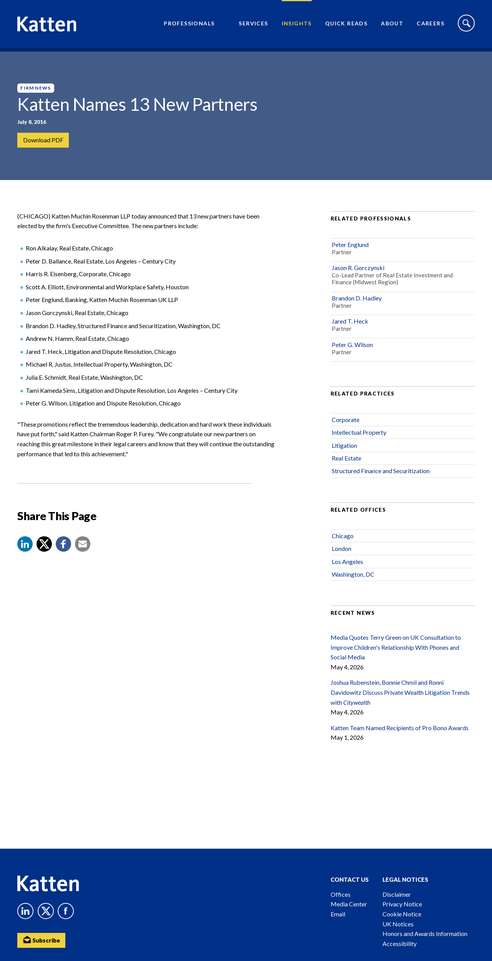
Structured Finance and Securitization (381, 477)
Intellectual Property (359, 438)
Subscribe (42, 940)
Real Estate (346, 464)
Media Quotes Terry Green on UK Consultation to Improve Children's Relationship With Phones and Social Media (396, 653)
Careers (430, 25)
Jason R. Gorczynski (358, 274)
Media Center (349, 904)
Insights (297, 25)
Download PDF (43, 140)
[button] (25, 550)
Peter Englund (350, 251)
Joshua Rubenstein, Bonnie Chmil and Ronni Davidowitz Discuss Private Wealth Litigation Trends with (400, 698)
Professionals (189, 25)
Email (338, 914)
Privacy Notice (402, 904)
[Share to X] (44, 550)
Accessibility (399, 943)
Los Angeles (347, 567)
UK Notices (398, 924)
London (341, 555)
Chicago (343, 542)
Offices (341, 894)
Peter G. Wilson (352, 350)
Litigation (344, 451)
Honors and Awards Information (424, 933)
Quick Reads (346, 25)
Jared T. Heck (350, 327)
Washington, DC (353, 580)
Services (253, 25)
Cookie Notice (401, 914)
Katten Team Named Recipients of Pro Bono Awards (400, 734)
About (392, 25)
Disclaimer (396, 894)
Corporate (345, 426)
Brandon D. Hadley (357, 304)
